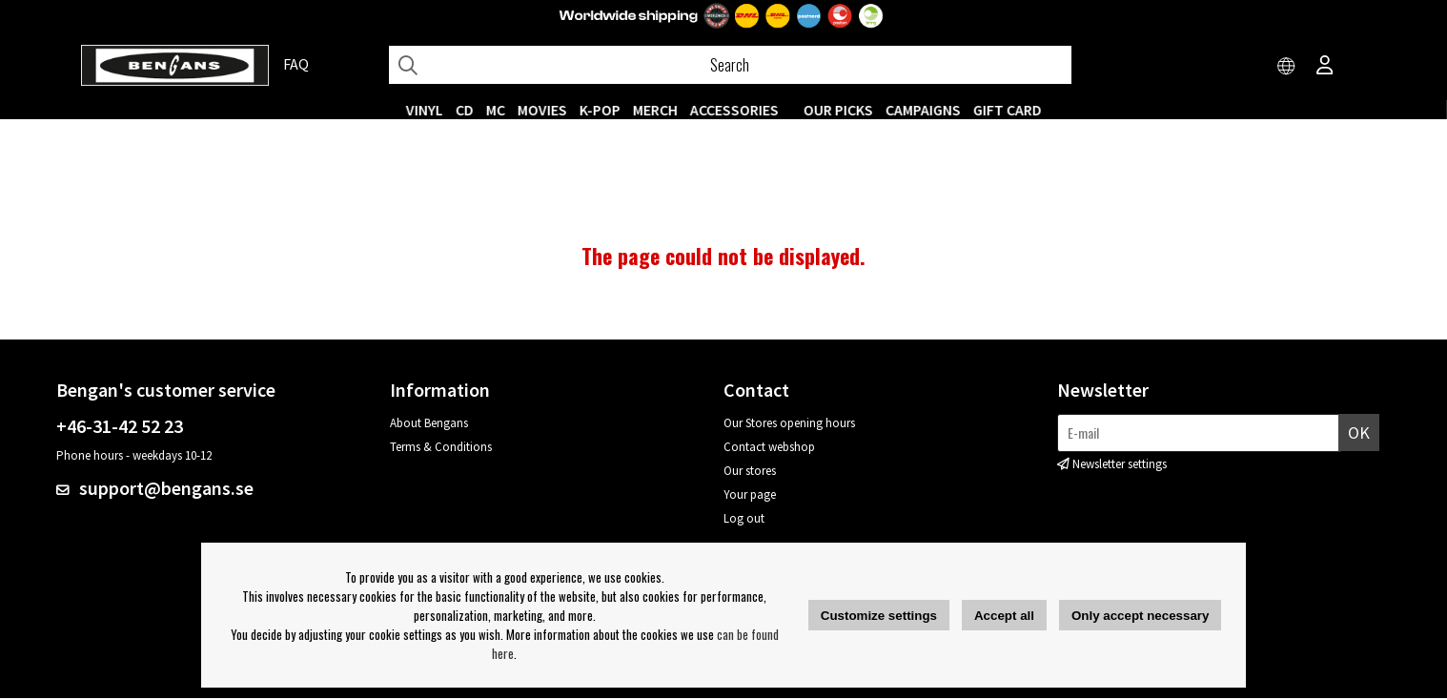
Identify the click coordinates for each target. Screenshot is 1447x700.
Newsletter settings (1119, 466)
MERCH (655, 109)
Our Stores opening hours (789, 425)
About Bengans (429, 425)
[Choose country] (1287, 67)
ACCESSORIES (734, 109)
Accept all (1004, 615)
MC (495, 109)
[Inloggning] (1325, 66)
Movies (542, 109)
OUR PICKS (838, 109)
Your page (750, 496)
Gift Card (1007, 109)
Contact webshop (769, 449)
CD (465, 109)
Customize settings (879, 615)
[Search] (730, 65)
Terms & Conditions (441, 449)
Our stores (750, 472)
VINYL (424, 109)
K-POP (600, 109)
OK (1359, 434)
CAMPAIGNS (923, 109)
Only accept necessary (1140, 615)
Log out (744, 520)
